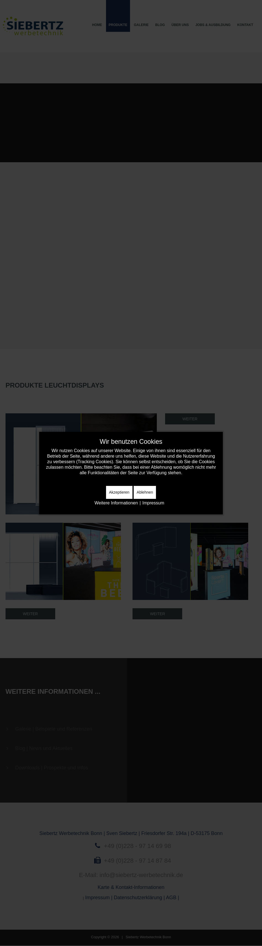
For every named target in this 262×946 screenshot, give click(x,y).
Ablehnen (145, 492)
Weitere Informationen (116, 503)
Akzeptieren (119, 492)
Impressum (153, 503)
